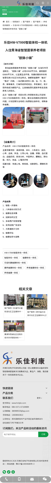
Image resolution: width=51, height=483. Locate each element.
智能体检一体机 (11, 257)
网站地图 (10, 464)
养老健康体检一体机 (35, 267)
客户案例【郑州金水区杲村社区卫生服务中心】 (37, 314)
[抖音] (8, 472)
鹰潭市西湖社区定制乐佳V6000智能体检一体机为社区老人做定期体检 (13, 336)
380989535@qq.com (20, 411)
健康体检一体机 (29, 257)
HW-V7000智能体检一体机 (15, 252)
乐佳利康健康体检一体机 (15, 262)
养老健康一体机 (11, 272)
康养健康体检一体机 (13, 267)
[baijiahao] (13, 472)
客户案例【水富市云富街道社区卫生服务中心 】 (13, 310)
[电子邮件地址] (20, 434)
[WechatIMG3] (25, 11)
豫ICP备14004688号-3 (25, 464)
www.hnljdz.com (19, 403)
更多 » (39, 398)
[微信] (4, 472)
